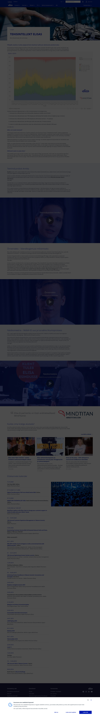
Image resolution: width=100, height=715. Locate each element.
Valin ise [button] (56, 712)
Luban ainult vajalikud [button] (71, 712)
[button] (89, 700)
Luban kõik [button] (85, 712)
